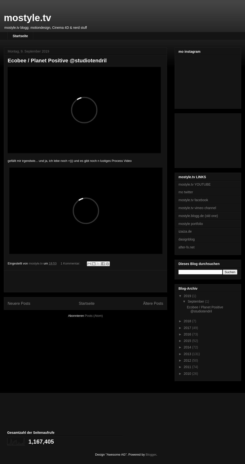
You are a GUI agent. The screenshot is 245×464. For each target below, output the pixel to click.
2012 (188, 360)
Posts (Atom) (94, 315)
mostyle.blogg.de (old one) (198, 216)
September (196, 301)
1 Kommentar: (71, 263)
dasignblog (186, 239)
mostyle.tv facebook (193, 200)
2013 (188, 354)
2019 (188, 296)
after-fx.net (186, 247)
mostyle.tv (27, 17)
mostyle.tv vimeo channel (197, 208)
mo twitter (185, 192)
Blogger (151, 454)
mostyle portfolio (190, 224)
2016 (188, 334)
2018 (188, 321)
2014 (188, 347)
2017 (188, 328)
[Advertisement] (85, 281)
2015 (188, 341)
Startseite (20, 36)
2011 (188, 367)
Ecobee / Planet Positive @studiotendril (57, 61)
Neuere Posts (19, 303)
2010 (188, 374)
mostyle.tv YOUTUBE (194, 184)
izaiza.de (185, 231)
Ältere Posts (153, 303)
